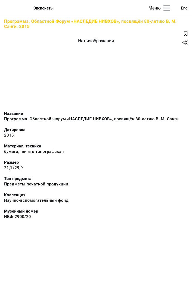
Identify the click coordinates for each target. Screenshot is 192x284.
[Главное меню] (167, 8)
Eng (184, 8)
